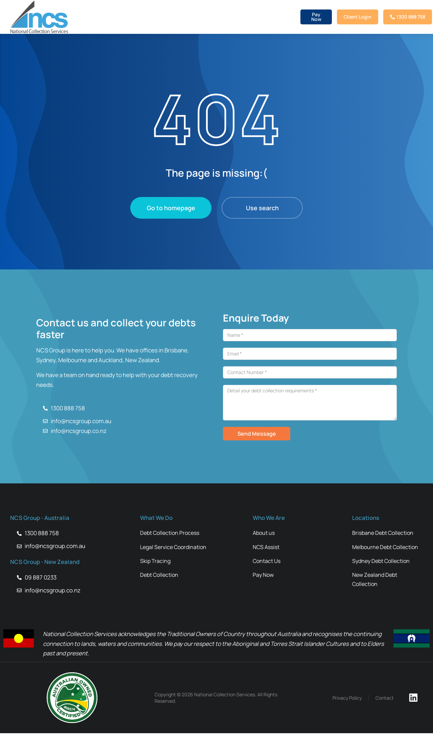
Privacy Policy (353, 706)
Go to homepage (171, 208)
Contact (391, 706)
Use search (262, 208)
